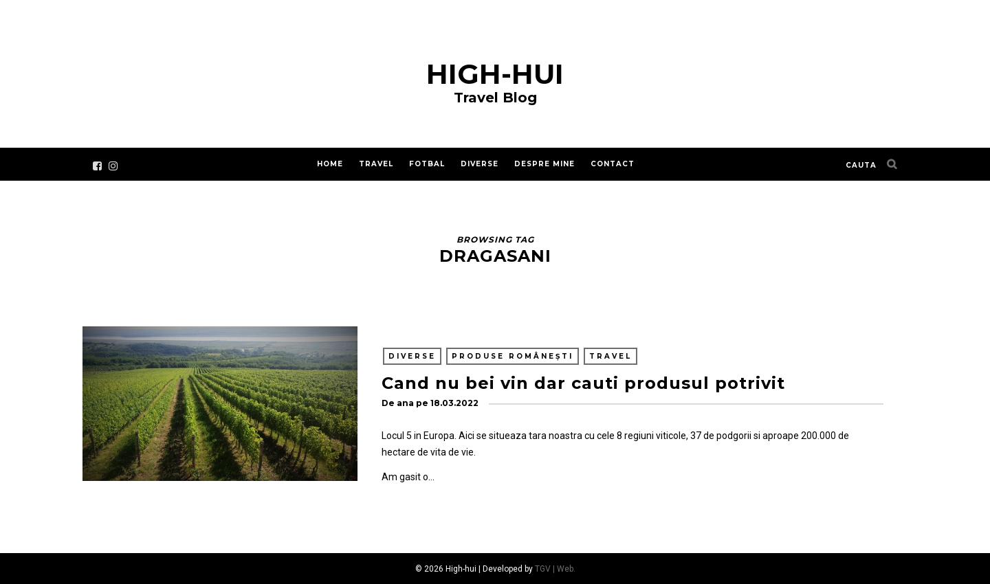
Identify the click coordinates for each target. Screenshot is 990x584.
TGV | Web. (555, 569)
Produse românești (512, 356)
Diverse (479, 163)
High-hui (495, 74)
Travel (376, 163)
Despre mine (544, 163)
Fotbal (427, 163)
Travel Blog (495, 97)
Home (330, 163)
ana (405, 403)
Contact (613, 163)
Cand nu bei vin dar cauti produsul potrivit (583, 383)
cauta (861, 165)
